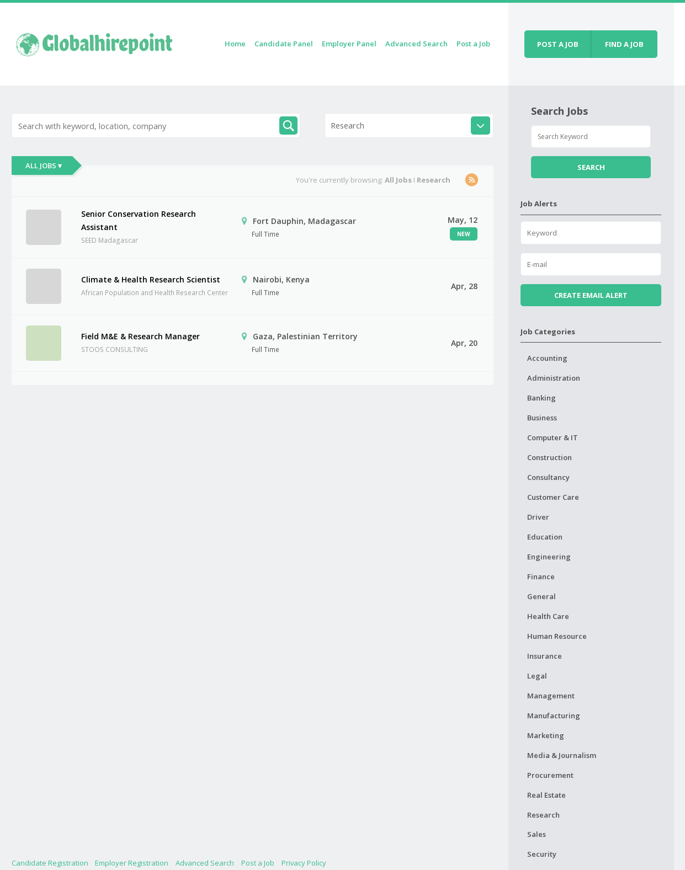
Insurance (544, 656)
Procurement (550, 775)
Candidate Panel (283, 44)
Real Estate (546, 795)
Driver (538, 517)
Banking (541, 398)
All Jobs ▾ (43, 165)
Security (541, 854)
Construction (549, 457)
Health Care (548, 616)
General (541, 596)
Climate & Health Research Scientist (150, 279)
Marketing (545, 735)
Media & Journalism (561, 755)
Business (542, 418)
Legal (537, 676)
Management (551, 696)
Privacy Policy (304, 863)
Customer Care (553, 497)
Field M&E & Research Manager (140, 336)
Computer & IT (552, 437)
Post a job (557, 44)
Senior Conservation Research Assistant (138, 220)
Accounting (547, 358)
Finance (541, 576)
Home (235, 44)
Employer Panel (349, 44)
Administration (553, 378)
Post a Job (473, 44)
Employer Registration (131, 863)
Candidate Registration (50, 863)
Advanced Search (416, 44)
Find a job (624, 44)
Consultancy (548, 477)
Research (543, 815)
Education (544, 537)
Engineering (549, 557)
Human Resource (557, 636)
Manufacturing (553, 715)
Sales (536, 834)
